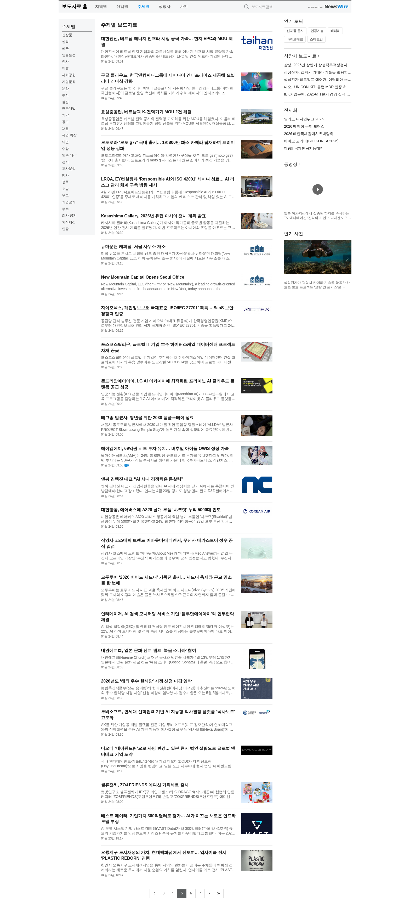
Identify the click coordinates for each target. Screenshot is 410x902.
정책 (65, 182)
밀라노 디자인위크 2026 (303, 119)
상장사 (164, 6)
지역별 (101, 6)
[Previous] (154, 893)
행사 (65, 175)
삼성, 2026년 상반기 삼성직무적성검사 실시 (320, 65)
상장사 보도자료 (300, 56)
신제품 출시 (295, 31)
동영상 (290, 164)
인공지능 (317, 31)
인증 (65, 229)
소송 (65, 189)
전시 (65, 162)
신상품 (67, 35)
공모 (65, 122)
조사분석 (69, 169)
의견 (65, 142)
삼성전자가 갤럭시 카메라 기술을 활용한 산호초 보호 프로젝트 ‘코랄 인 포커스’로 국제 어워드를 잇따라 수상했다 (317, 287)
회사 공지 (69, 215)
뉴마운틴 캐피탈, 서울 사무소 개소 (133, 246)
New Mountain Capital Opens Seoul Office (142, 277)
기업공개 (69, 202)
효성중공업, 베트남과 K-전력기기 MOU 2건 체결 (146, 112)
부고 (65, 196)
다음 (347, 259)
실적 (65, 42)
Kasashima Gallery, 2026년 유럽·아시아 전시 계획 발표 (153, 216)
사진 (184, 6)
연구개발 (69, 108)
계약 (65, 115)
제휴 (65, 68)
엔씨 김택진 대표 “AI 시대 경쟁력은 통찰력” (142, 479)
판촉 (65, 48)
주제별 (143, 6)
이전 (288, 259)
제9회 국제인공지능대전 (304, 148)
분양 (65, 89)
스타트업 (316, 39)
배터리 (335, 31)
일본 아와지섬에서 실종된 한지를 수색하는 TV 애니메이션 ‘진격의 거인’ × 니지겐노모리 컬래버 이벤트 (317, 217)
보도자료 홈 (74, 6)
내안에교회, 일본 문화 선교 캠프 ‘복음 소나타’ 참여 (148, 650)
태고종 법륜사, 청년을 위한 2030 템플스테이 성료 (147, 417)
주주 (65, 209)
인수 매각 (69, 155)
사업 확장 (69, 135)
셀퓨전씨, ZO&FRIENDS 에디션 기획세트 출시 (144, 785)
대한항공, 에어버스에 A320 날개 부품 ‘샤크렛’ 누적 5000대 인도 (161, 510)
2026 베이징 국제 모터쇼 (304, 126)
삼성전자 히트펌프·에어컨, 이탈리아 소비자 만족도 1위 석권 (333, 79)
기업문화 (69, 82)
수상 (65, 149)
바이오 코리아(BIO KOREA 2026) (311, 141)
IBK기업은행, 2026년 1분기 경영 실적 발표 (319, 94)
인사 (65, 62)
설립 (65, 102)
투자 (65, 95)
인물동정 (69, 55)
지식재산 (69, 222)
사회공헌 (69, 75)
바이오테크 (295, 39)
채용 (65, 129)
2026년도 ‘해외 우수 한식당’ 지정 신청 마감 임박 (146, 681)
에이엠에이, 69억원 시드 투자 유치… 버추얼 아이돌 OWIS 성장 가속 (165, 448)
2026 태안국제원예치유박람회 (308, 134)
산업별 (122, 6)
